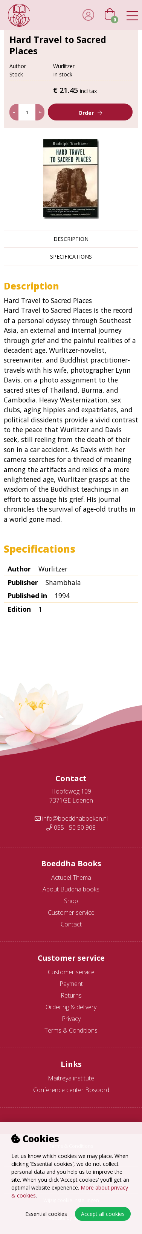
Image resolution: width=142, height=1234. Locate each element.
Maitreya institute (71, 1078)
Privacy (71, 1019)
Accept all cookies (103, 1213)
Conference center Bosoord (71, 1090)
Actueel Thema (71, 877)
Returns (71, 995)
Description (71, 238)
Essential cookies (46, 1213)
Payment (71, 984)
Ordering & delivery (71, 1007)
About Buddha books (71, 889)
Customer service (71, 912)
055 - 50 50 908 (71, 827)
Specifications (71, 256)
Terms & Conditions (71, 1030)
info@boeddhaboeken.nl (71, 818)
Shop (71, 901)
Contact (71, 924)
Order (86, 112)
